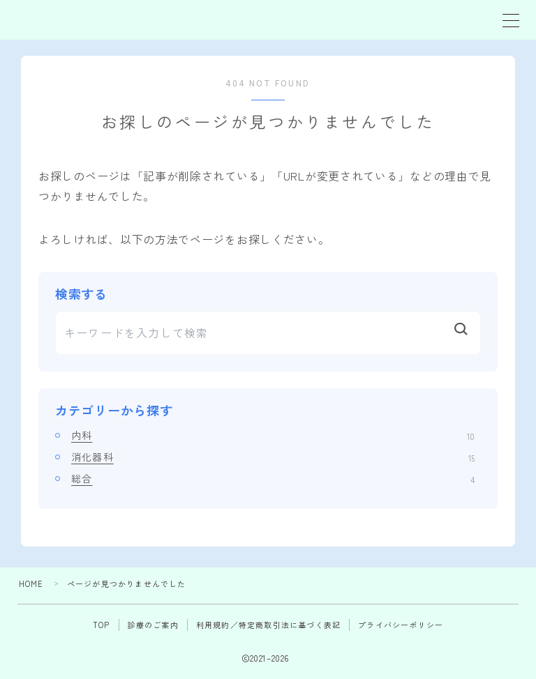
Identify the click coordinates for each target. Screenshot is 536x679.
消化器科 (273, 457)
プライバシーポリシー (400, 624)
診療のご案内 (153, 624)
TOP (101, 624)
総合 (273, 478)
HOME (31, 583)
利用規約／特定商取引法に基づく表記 (268, 624)
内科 (273, 435)
